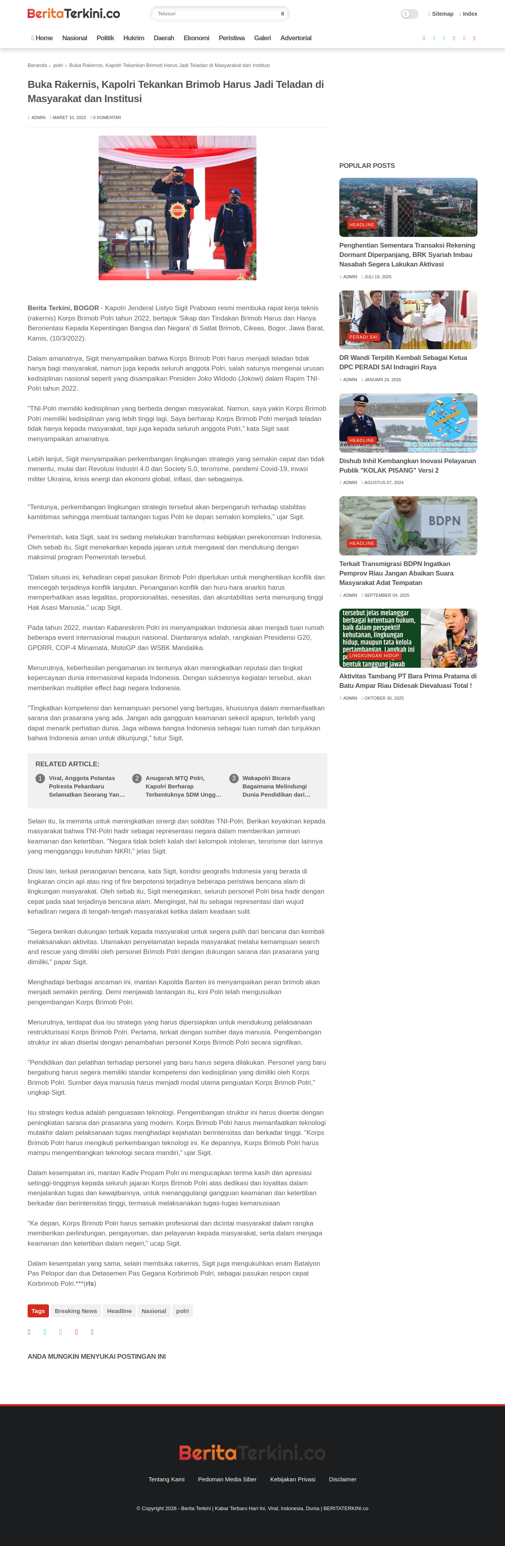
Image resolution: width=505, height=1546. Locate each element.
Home (42, 38)
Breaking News (76, 1311)
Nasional (74, 38)
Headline (119, 1311)
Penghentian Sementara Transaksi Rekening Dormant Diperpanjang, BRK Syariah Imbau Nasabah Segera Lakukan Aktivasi (407, 255)
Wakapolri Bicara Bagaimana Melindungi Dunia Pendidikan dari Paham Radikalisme (275, 787)
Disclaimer (343, 1479)
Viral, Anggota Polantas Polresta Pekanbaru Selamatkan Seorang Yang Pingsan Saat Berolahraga (86, 787)
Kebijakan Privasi (293, 1479)
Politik (105, 38)
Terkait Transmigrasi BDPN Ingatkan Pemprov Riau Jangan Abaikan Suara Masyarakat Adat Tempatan (396, 573)
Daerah (164, 38)
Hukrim (133, 38)
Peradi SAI (364, 337)
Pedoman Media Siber (227, 1479)
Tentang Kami (166, 1479)
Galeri (262, 38)
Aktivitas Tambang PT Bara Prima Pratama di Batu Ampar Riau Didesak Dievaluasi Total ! (408, 680)
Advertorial (296, 38)
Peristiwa (232, 38)
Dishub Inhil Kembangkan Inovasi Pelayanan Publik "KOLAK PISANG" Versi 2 (407, 465)
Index (468, 14)
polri (58, 65)
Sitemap (441, 14)
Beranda (37, 65)
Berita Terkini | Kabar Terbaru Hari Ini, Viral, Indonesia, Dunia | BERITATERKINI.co (274, 1508)
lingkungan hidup (374, 655)
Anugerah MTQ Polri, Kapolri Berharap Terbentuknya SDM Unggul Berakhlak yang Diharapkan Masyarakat (183, 787)
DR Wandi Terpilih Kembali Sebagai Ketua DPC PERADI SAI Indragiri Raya (403, 362)
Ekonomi (196, 38)
